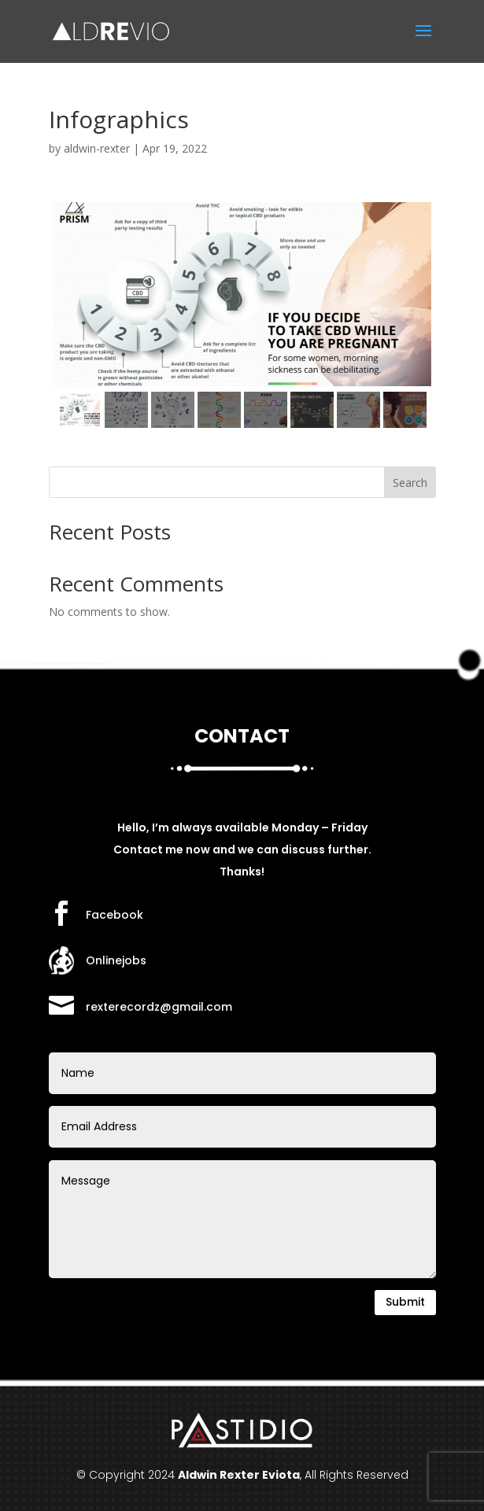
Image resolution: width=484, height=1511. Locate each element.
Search (410, 482)
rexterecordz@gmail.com (159, 1007)
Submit (405, 1302)
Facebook (114, 915)
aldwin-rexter (97, 148)
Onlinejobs (116, 960)
